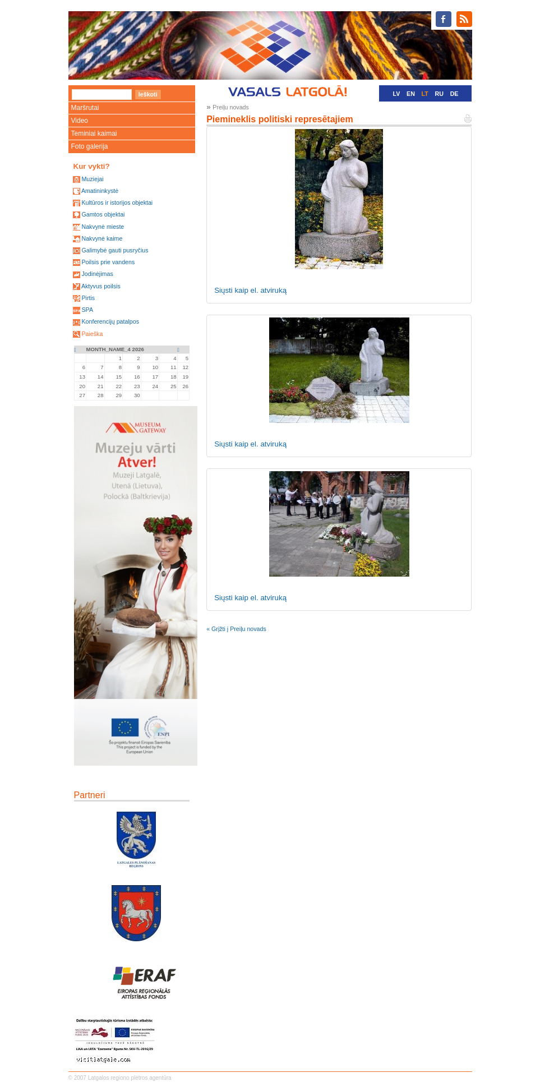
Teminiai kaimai (94, 133)
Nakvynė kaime (101, 238)
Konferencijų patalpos (110, 321)
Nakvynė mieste (102, 226)
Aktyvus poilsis (101, 286)
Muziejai (92, 179)
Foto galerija (89, 146)
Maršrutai (85, 108)
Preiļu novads (231, 107)
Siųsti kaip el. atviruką (250, 290)
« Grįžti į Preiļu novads (236, 628)
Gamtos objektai (102, 214)
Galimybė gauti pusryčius (114, 250)
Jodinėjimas (97, 273)
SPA (87, 309)
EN (411, 93)
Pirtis (88, 297)
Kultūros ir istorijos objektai (117, 202)
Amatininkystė (99, 190)
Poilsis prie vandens (108, 262)
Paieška (92, 333)
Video (79, 121)
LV (396, 93)
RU (439, 93)
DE (454, 93)
